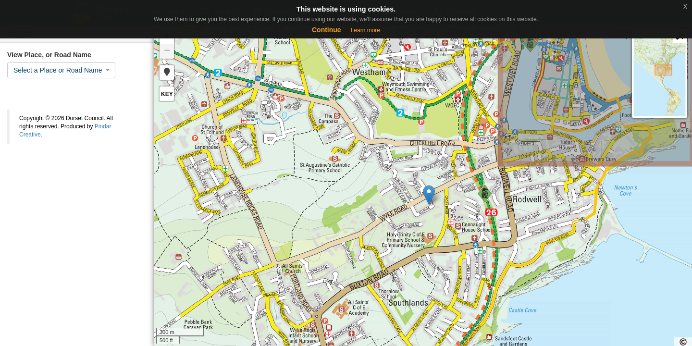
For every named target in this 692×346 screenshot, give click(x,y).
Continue (326, 30)
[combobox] (61, 70)
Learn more (365, 30)
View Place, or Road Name (49, 55)
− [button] (167, 51)
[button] (167, 72)
